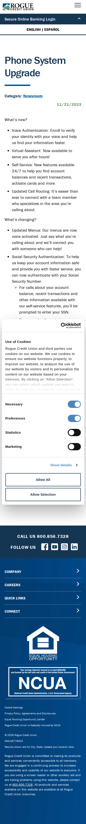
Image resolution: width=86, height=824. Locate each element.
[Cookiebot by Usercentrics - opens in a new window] (61, 326)
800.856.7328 (22, 785)
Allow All (43, 480)
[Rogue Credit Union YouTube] (54, 546)
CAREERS (12, 585)
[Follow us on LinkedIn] (74, 546)
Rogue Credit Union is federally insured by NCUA (33, 725)
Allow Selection (43, 494)
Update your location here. (59, 747)
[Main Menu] (78, 6)
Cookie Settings (14, 707)
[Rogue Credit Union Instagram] (64, 546)
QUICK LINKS (15, 598)
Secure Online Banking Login (43, 19)
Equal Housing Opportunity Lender (25, 719)
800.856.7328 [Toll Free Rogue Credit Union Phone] (53, 536)
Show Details (61, 465)
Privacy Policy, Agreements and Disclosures (30, 713)
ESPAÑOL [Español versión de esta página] (51, 29)
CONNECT (12, 611)
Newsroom (33, 95)
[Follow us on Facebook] (44, 546)
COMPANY (13, 571)
